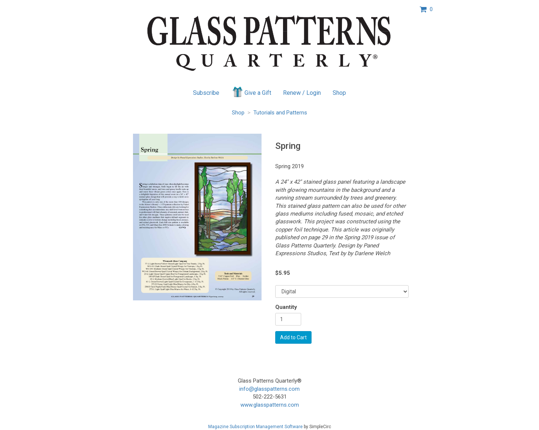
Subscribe (206, 92)
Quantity (286, 307)
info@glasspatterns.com (269, 389)
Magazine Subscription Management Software (255, 426)
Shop (339, 92)
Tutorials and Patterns (280, 112)
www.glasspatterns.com (269, 404)
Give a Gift (251, 91)
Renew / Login (302, 92)
